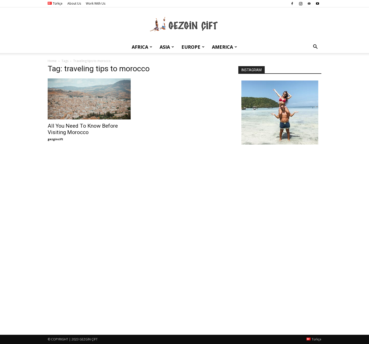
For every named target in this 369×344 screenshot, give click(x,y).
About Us (74, 3)
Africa (142, 47)
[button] (315, 47)
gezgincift (55, 139)
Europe (192, 47)
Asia (167, 47)
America (224, 47)
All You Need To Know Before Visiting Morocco (83, 129)
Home (52, 61)
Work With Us (95, 3)
